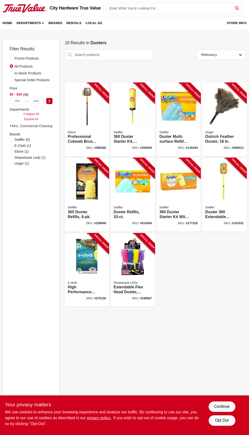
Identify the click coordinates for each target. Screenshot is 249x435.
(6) (22, 140)
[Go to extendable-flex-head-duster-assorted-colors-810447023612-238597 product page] (133, 270)
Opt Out (222, 420)
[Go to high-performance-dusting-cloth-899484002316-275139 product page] (87, 270)
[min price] (17, 101)
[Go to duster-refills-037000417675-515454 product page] (133, 195)
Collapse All (31, 114)
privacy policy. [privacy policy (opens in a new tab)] (99, 418)
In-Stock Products (28, 73)
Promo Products (27, 58)
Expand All (31, 119)
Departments (29, 23)
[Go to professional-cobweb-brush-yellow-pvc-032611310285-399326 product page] (87, 120)
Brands (55, 23)
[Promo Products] (11, 58)
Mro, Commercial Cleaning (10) (36, 126)
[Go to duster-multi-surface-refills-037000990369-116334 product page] (179, 120)
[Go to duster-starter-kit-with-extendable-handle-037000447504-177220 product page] (179, 195)
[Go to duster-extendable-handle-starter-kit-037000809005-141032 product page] (224, 195)
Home (7, 23)
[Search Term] (174, 8)
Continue (222, 406)
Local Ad (94, 23)
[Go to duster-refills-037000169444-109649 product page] (87, 195)
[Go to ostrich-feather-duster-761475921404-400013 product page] (224, 120)
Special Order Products (32, 80)
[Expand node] (10, 126)
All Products (24, 66)
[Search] (237, 8)
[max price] (36, 101)
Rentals (73, 23)
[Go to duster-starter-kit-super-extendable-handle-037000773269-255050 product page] (133, 120)
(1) (23, 146)
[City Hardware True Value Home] (24, 8)
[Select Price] (49, 101)
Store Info (236, 23)
